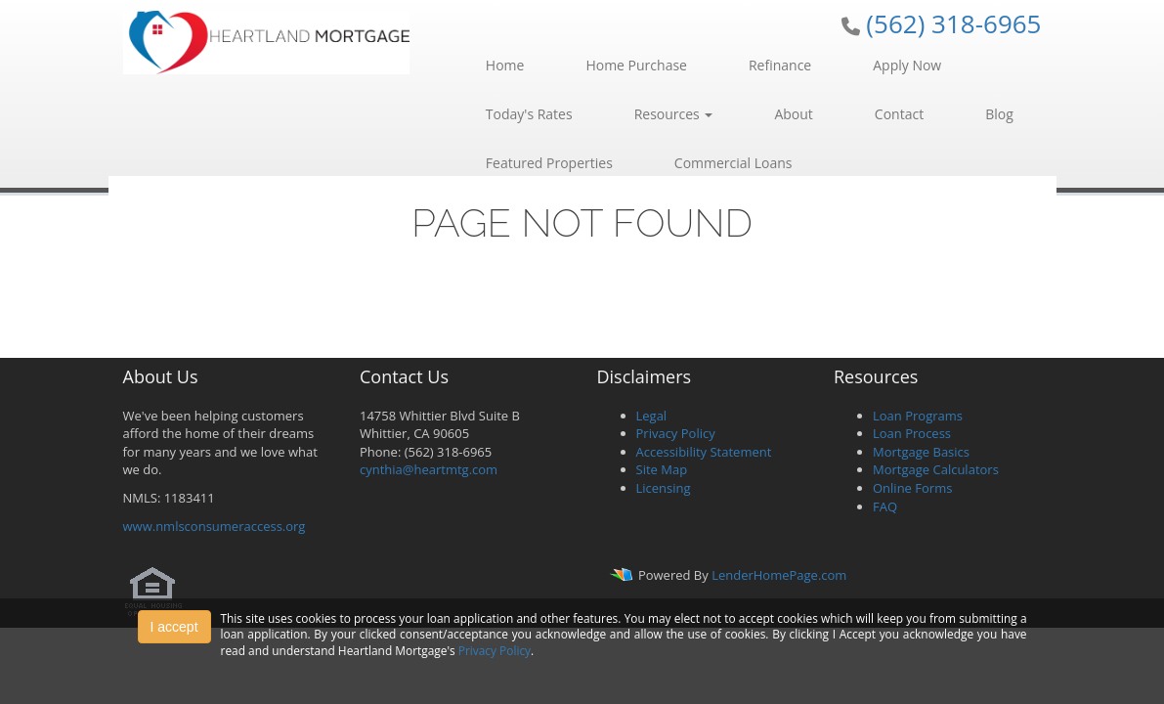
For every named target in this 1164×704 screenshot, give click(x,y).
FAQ (885, 506)
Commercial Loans (733, 163)
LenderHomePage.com (778, 576)
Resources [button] (673, 114)
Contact (899, 114)
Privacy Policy (675, 433)
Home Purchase (636, 65)
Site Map (662, 469)
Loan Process (912, 433)
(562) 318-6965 (953, 23)
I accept (174, 627)
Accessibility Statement (704, 452)
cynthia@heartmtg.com (428, 469)
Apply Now (907, 65)
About (793, 114)
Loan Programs (918, 415)
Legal (652, 415)
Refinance (780, 65)
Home (505, 65)
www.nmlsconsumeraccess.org (214, 526)
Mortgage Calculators (936, 469)
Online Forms (912, 488)
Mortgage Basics (921, 452)
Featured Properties (549, 163)
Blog (999, 114)
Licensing (663, 488)
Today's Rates (529, 114)
